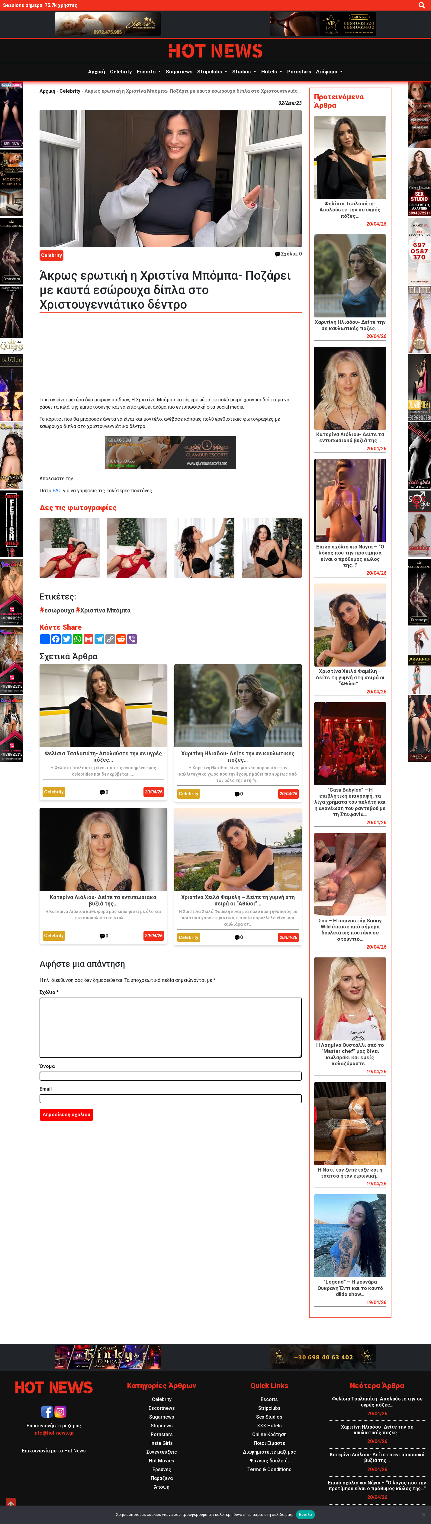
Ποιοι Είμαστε (269, 1443)
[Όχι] (423, 1515)
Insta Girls (161, 1443)
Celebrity (121, 72)
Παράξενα (162, 1478)
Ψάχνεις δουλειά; (269, 1461)
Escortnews (162, 1408)
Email (46, 1089)
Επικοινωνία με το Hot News (54, 1451)
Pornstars (299, 72)
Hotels (269, 72)
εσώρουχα (58, 610)
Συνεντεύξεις (161, 1452)
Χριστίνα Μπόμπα (103, 610)
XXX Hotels (269, 1426)
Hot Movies (161, 1461)
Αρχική (96, 72)
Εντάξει (305, 1514)
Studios (242, 72)
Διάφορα (327, 72)
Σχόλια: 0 (288, 254)
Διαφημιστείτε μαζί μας (269, 1452)
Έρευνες (161, 1469)
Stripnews (162, 1426)
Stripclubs (210, 72)
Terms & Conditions (269, 1469)
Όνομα (47, 1066)
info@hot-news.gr (54, 1433)
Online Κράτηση (269, 1434)
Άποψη (161, 1487)
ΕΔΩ (57, 491)
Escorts (147, 72)
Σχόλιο (49, 992)
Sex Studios (269, 1417)
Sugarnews (179, 72)
